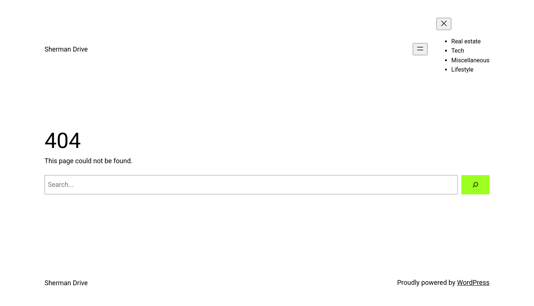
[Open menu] (420, 49)
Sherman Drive (66, 49)
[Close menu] (443, 24)
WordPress (473, 282)
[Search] (475, 184)
